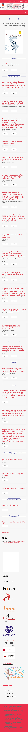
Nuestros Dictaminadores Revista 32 (13, 523)
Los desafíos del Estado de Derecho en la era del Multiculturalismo (14, 310)
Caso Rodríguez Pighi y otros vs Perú (12, 460)
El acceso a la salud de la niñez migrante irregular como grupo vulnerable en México (12, 176)
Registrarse (20, 1)
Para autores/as (8, 693)
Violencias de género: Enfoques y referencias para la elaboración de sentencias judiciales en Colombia (13, 370)
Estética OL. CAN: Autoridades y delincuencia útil (12, 142)
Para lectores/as (8, 690)
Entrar (26, 1)
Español (14, 1)
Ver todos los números (6, 532)
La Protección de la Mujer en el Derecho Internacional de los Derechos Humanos (12, 159)
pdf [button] (5, 70)
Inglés (10, 1)
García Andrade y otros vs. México (13, 488)
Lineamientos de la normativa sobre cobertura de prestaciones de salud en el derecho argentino (13, 348)
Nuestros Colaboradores (10, 505)
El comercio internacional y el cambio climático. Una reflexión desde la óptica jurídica (13, 103)
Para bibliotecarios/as (10, 696)
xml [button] (14, 70)
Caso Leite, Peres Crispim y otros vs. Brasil (13, 474)
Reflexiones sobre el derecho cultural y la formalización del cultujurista (12, 236)
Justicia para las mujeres (10, 64)
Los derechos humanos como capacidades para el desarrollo (12, 273)
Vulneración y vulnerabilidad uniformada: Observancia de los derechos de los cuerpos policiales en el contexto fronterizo (13, 217)
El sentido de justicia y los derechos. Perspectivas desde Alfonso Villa (12, 326)
